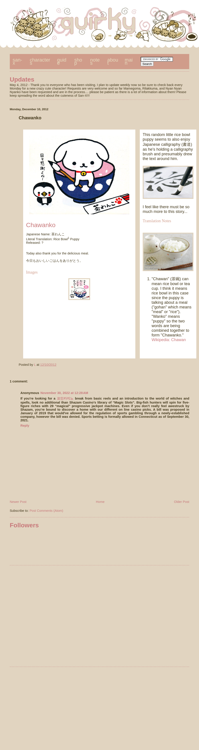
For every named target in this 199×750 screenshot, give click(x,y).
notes (95, 61)
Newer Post (18, 502)
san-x (17, 61)
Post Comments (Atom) (46, 510)
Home (100, 502)
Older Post (181, 502)
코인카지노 (65, 398)
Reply (24, 425)
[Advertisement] (95, 617)
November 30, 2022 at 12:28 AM (64, 393)
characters (40, 61)
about (112, 61)
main (128, 61)
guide (62, 61)
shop (78, 61)
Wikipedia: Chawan (169, 340)
